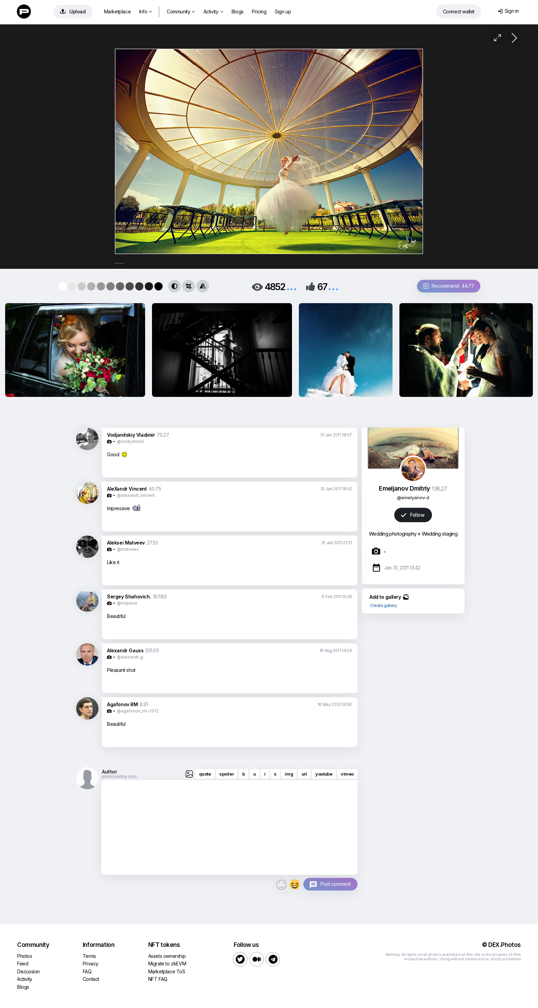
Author (109, 772)
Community (181, 11)
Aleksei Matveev (126, 543)
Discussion (28, 971)
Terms (89, 956)
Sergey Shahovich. (129, 596)
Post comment (335, 884)
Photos (24, 956)
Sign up (283, 11)
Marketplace (117, 11)
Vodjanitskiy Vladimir (131, 435)
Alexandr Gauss (125, 650)
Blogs (238, 11)
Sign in (508, 10)
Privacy (90, 963)
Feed (22, 963)
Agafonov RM (122, 704)
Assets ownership (167, 956)
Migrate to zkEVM (167, 963)
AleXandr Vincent (127, 489)
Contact (91, 979)
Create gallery (383, 605)
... (291, 286)
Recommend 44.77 (448, 286)
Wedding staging (440, 533)
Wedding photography (393, 533)
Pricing (259, 11)
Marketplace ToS (166, 971)
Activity (213, 11)
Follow (412, 515)
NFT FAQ (157, 979)
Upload (73, 11)
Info (145, 11)
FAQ (87, 971)
